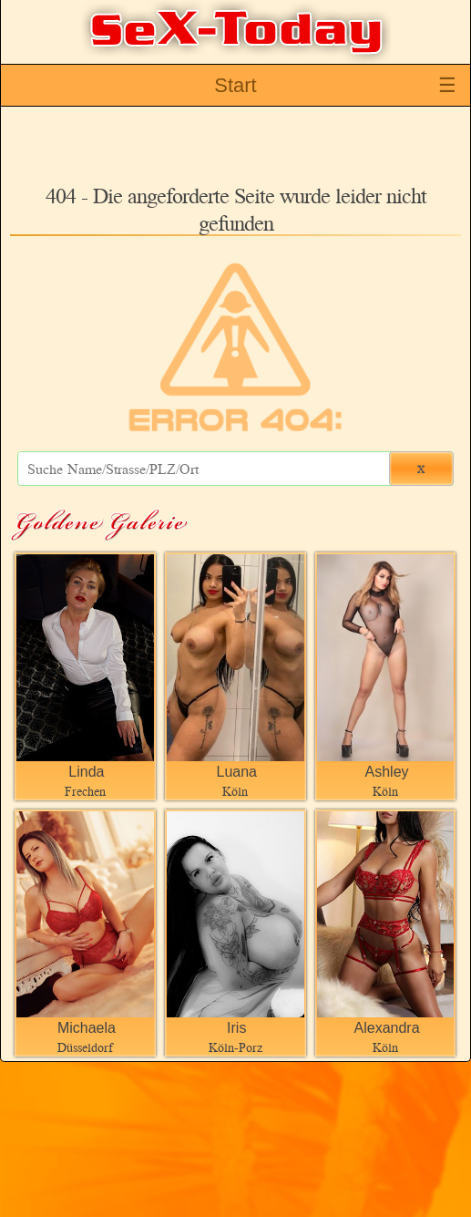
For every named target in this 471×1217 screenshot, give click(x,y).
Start (235, 85)
